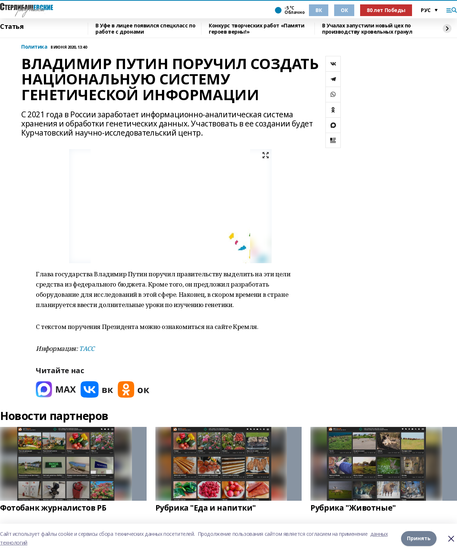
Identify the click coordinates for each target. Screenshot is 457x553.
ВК (319, 10)
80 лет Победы (386, 10)
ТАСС (86, 348)
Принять (419, 538)
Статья (11, 27)
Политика (34, 47)
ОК (344, 10)
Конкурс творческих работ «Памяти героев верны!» (257, 29)
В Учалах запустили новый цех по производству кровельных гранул (367, 29)
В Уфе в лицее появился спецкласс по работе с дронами (145, 29)
